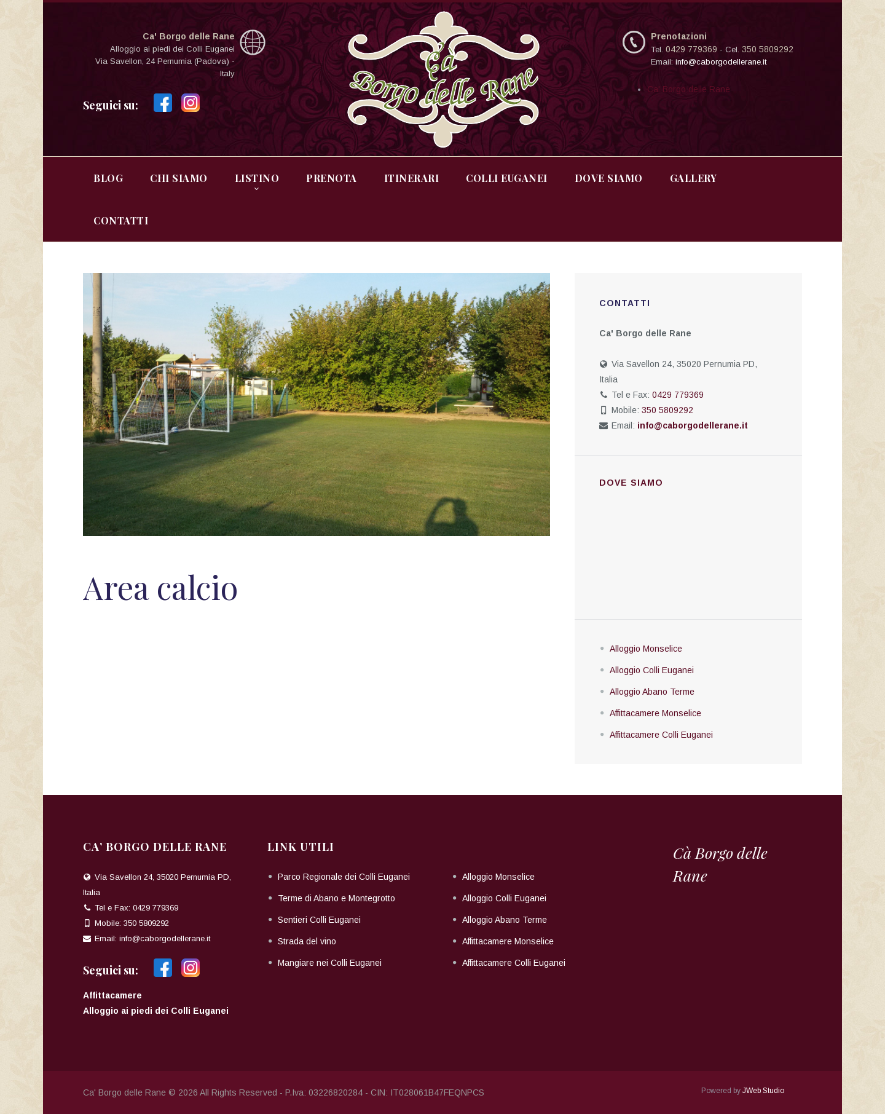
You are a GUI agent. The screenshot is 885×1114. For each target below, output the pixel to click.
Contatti (120, 220)
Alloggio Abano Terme (652, 692)
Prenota (331, 178)
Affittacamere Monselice (655, 713)
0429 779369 (691, 49)
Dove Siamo (609, 178)
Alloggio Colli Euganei (652, 670)
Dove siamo (631, 483)
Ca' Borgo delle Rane (688, 89)
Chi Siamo (179, 178)
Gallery (693, 178)
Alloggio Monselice (646, 649)
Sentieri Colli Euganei (319, 920)
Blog (108, 178)
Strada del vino (307, 941)
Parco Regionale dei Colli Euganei (344, 877)
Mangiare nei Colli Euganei (330, 963)
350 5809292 (767, 49)
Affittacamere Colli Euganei (661, 735)
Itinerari (411, 178)
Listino (257, 178)
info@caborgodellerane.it (720, 61)
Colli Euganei (507, 178)
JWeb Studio (763, 1090)
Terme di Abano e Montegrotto (336, 898)
